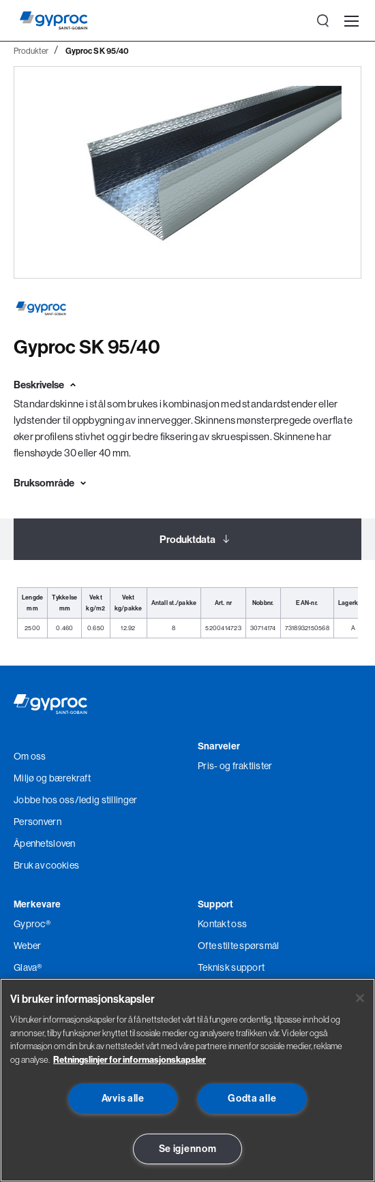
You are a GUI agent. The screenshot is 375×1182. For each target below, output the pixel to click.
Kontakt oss (222, 924)
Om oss (30, 756)
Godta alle (252, 1098)
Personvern (37, 821)
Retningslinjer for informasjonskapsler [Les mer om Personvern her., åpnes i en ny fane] (129, 1059)
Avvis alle (123, 1098)
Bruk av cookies (46, 865)
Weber (27, 945)
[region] (187, 1080)
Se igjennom (188, 1148)
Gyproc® (32, 924)
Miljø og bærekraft (52, 778)
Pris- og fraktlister (235, 766)
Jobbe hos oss (44, 800)
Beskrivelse (39, 384)
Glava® (28, 967)
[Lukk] (360, 998)
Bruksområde (44, 482)
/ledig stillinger (106, 800)
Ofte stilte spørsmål (239, 945)
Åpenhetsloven (45, 843)
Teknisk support (231, 967)
